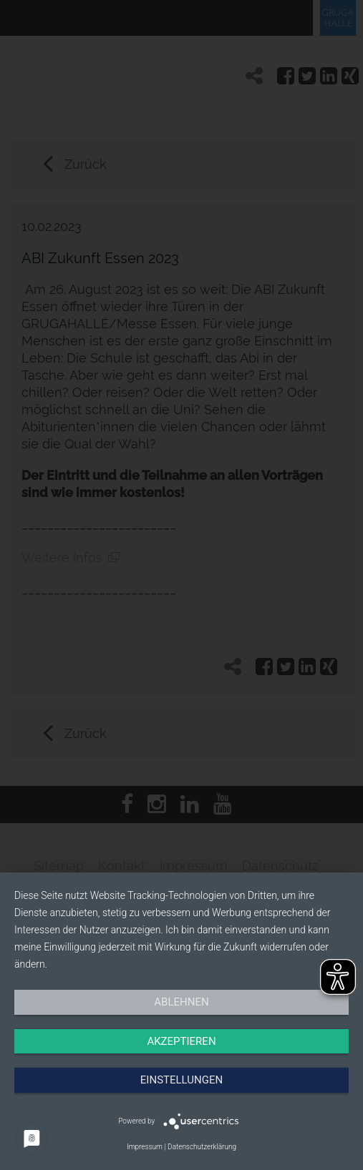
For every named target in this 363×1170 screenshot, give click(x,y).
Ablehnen (181, 1002)
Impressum (145, 1147)
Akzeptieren (181, 1041)
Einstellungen (181, 1079)
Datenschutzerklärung (202, 1147)
